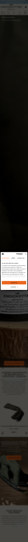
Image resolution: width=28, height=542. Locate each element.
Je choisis (14, 287)
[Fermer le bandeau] (25, 254)
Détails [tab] (13, 258)
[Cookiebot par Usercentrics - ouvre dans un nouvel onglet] (17, 254)
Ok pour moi (14, 282)
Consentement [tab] (5, 258)
